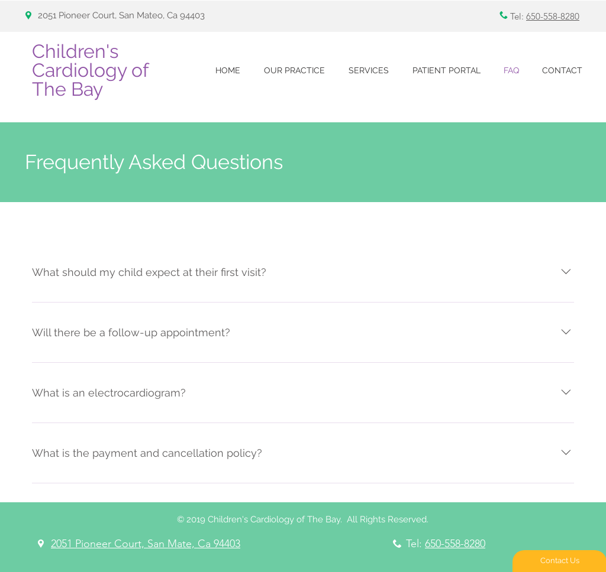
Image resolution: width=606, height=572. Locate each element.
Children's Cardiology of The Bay (90, 70)
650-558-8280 (552, 16)
